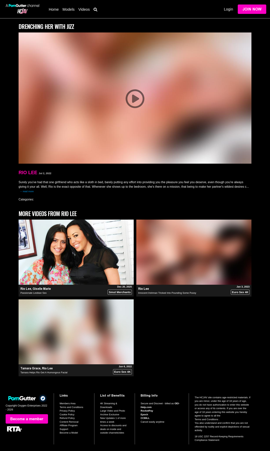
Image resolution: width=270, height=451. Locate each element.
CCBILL (145, 418)
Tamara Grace (30, 368)
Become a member (26, 419)
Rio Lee (28, 172)
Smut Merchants (120, 292)
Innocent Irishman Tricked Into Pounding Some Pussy (167, 292)
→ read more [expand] (27, 191)
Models (68, 9)
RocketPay (147, 410)
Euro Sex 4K (240, 292)
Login (228, 9)
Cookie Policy (67, 414)
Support (64, 429)
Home (54, 9)
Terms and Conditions (71, 407)
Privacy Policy (67, 410)
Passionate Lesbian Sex (33, 292)
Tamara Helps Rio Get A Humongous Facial (44, 372)
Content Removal (69, 421)
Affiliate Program (69, 425)
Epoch (144, 414)
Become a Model (69, 432)
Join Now (252, 9)
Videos (84, 9)
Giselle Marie (42, 289)
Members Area (68, 403)
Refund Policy (67, 418)
